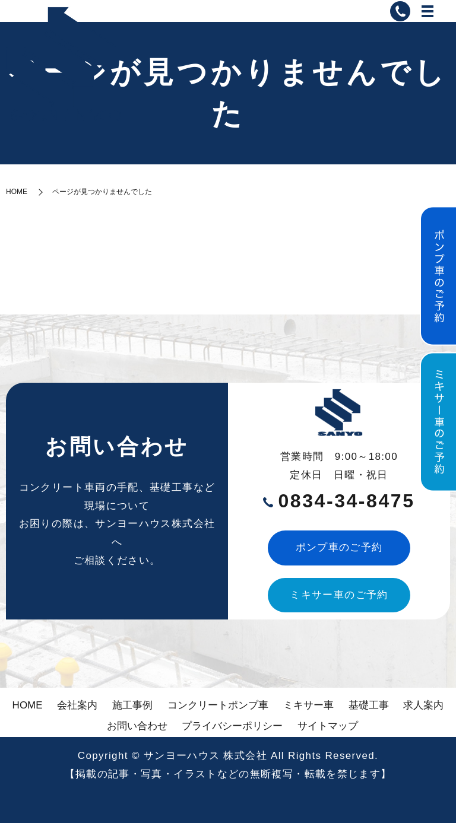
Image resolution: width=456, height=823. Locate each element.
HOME (16, 192)
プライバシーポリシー (232, 726)
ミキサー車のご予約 (339, 594)
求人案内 (423, 705)
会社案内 (77, 705)
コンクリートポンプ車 (217, 705)
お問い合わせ (137, 726)
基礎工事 (369, 705)
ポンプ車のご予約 (339, 547)
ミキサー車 (308, 705)
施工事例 (132, 705)
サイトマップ (327, 726)
